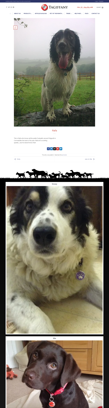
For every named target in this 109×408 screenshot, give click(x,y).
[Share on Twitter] (51, 148)
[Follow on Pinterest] (13, 7)
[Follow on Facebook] (6, 7)
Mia (54, 338)
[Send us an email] (11, 7)
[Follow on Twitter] (9, 7)
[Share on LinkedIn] (60, 148)
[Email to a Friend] (54, 148)
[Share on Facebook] (48, 148)
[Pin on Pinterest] (57, 148)
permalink (64, 155)
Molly (17, 159)
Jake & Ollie (90, 159)
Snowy (54, 184)
